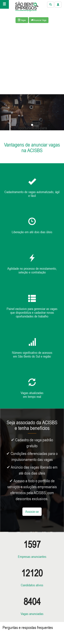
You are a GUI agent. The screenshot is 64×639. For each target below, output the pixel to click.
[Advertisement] (32, 60)
